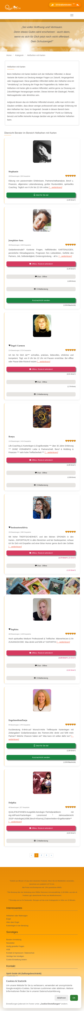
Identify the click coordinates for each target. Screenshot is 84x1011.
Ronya (12, 436)
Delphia (12, 802)
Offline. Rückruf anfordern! (41, 264)
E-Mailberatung (41, 289)
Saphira (14, 629)
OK (74, 997)
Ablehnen (61, 997)
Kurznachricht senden (41, 300)
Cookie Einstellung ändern (16, 960)
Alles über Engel (12, 922)
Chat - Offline (41, 277)
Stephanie (13, 171)
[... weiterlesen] (55, 187)
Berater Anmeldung (13, 940)
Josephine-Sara (16, 240)
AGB (8, 950)
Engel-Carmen (17, 345)
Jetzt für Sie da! (41, 195)
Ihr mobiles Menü (14, 15)
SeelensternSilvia (19, 527)
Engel (8, 919)
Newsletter (10, 943)
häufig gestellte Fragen (15, 946)
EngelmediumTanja (18, 720)
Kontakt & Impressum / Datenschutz (20, 953)
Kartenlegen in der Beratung (17, 926)
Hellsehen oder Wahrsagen (17, 916)
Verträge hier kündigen (15, 956)
